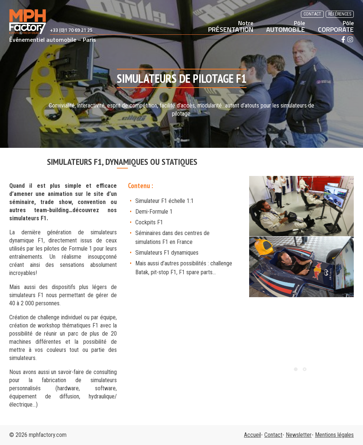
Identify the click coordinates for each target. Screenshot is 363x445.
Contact (312, 14)
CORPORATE (336, 26)
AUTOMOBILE (285, 26)
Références (339, 14)
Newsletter (299, 434)
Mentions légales (334, 434)
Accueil (252, 434)
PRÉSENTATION (230, 26)
